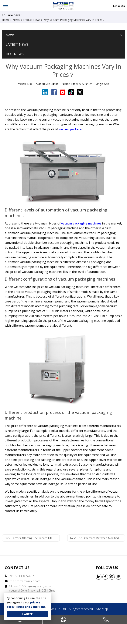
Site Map (102, 609)
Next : (97, 538)
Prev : (32, 538)
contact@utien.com (28, 581)
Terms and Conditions (30, 607)
